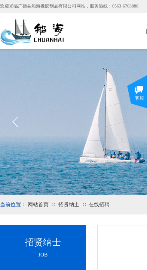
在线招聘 (99, 204)
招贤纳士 (68, 204)
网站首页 (38, 204)
